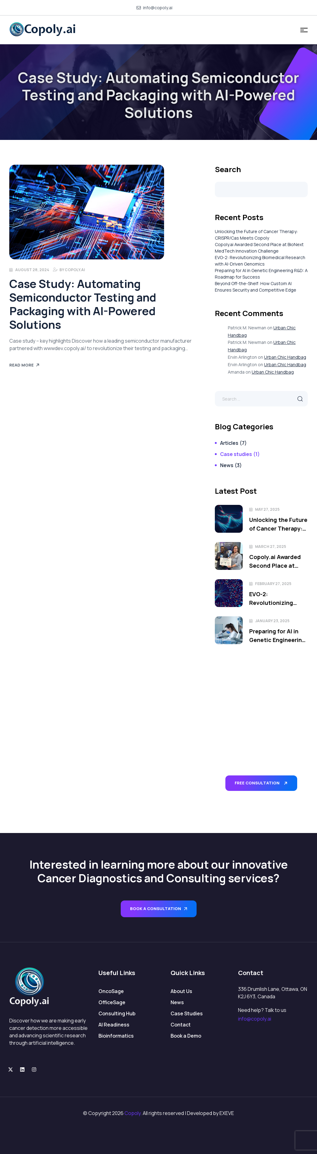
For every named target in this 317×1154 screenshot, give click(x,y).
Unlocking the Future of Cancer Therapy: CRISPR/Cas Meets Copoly (278, 524)
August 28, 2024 (32, 269)
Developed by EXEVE (210, 1113)
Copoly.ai (75, 269)
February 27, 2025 (273, 583)
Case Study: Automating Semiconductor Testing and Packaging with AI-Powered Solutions (82, 304)
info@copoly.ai (254, 1018)
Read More (24, 365)
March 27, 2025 (270, 546)
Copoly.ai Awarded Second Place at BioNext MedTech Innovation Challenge (275, 561)
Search (228, 169)
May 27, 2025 (267, 509)
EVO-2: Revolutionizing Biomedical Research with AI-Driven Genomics (278, 598)
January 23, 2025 (272, 620)
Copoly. (133, 1113)
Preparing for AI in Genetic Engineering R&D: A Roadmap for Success (277, 635)
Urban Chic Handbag (285, 357)
